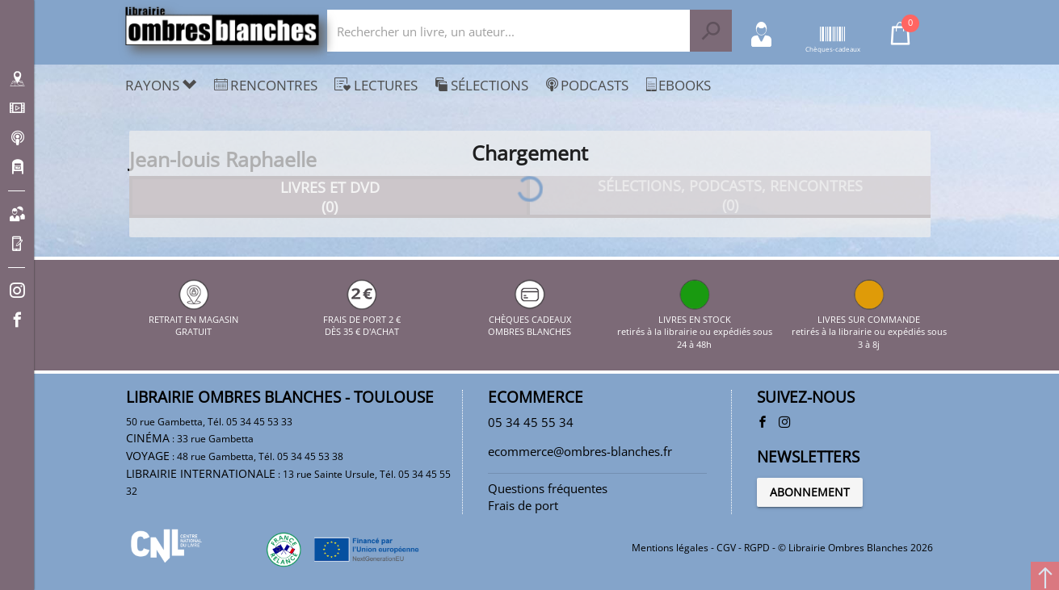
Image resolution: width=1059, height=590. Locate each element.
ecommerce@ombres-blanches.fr (580, 451)
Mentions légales (670, 547)
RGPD (757, 547)
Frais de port (523, 505)
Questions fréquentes (547, 488)
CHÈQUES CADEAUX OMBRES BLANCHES (529, 318)
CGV (726, 547)
